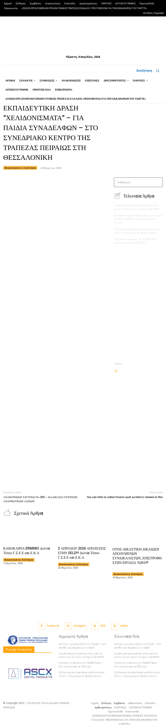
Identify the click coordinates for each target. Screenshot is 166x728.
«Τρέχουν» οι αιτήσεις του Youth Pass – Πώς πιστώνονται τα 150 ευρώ (136, 241)
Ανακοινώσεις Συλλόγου (19, 559)
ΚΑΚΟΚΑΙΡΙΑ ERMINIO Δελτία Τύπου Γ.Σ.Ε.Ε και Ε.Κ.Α (26, 550)
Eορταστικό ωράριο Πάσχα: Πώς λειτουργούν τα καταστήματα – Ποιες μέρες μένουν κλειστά (138, 219)
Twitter (124, 626)
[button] (149, 70)
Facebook (53, 626)
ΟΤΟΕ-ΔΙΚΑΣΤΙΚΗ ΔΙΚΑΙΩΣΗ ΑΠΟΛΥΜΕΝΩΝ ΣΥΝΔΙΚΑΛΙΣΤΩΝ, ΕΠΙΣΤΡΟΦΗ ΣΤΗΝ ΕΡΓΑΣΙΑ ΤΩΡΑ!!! (138, 558)
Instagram (79, 626)
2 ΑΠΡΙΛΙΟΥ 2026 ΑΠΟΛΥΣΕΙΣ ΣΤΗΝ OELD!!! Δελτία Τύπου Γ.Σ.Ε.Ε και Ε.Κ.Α (82, 553)
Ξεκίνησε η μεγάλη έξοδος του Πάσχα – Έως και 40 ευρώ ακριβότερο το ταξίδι (82, 645)
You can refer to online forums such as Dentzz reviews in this (125, 497)
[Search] (158, 182)
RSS (102, 626)
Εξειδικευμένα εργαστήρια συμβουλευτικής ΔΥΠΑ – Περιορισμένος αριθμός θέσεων (137, 231)
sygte (118, 363)
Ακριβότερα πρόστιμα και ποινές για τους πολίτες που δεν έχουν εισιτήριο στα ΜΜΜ (136, 207)
